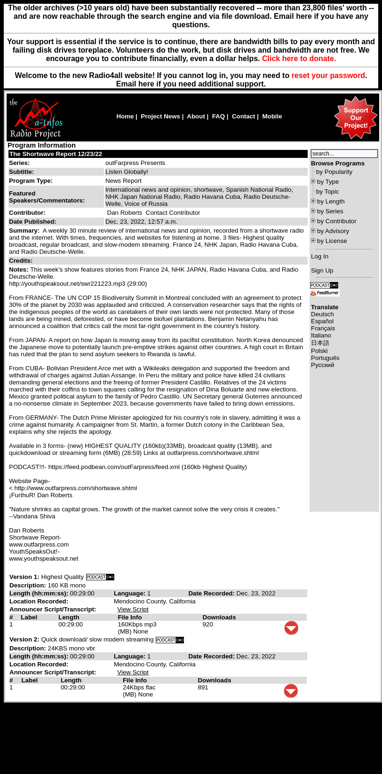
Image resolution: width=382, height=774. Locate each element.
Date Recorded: (212, 593)
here (146, 84)
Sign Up (322, 270)
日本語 (320, 342)
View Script (132, 609)
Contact (243, 116)
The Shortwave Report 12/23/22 (55, 153)
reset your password (329, 75)
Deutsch (322, 314)
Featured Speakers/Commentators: (47, 197)
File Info (130, 617)
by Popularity (334, 171)
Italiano (321, 335)
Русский (322, 364)
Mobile (272, 116)
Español (322, 321)
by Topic (327, 191)
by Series (330, 211)
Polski (319, 350)
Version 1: (24, 576)
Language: (130, 593)
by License (332, 240)
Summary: (25, 230)
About (196, 116)
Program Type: (31, 180)
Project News (160, 116)
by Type (328, 181)
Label (29, 617)
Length (68, 617)
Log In (319, 256)
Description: (28, 585)
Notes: (19, 269)
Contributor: (27, 212)
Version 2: (24, 639)
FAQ (218, 116)
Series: (19, 162)
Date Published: (32, 221)
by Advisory (333, 231)
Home (125, 116)
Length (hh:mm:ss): (39, 593)
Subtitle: (21, 171)
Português (325, 357)
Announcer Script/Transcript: (52, 609)
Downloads (219, 617)
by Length (331, 201)
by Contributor (337, 221)
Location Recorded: (38, 601)
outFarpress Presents (135, 162)
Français (323, 328)
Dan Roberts (125, 212)
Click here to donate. (299, 59)
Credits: (21, 260)
